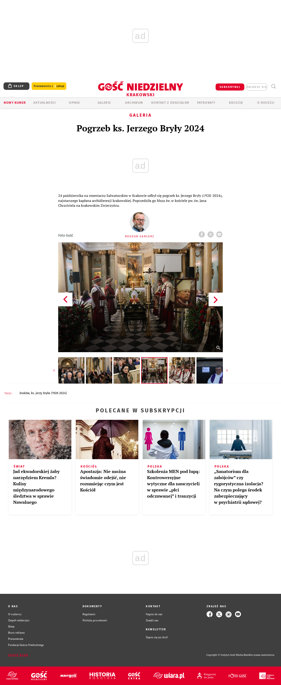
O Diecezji (265, 103)
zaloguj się (257, 87)
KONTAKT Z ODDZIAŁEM (170, 103)
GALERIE (104, 103)
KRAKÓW (24, 393)
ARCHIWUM (134, 103)
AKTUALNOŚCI (44, 103)
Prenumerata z (49, 86)
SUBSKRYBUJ (230, 87)
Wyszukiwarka (273, 86)
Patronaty (206, 103)
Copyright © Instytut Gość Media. (224, 655)
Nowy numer (15, 103)
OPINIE (74, 103)
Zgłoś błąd (18, 655)
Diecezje (236, 103)
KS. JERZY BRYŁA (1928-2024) (49, 393)
